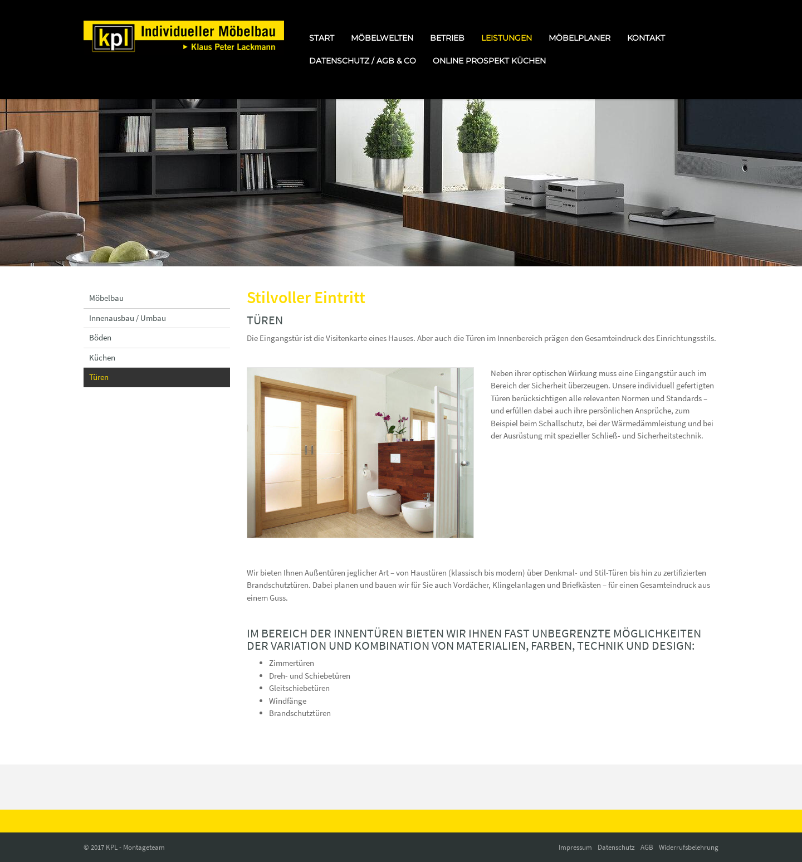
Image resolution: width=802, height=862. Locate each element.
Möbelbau (106, 298)
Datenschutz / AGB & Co (362, 61)
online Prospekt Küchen (489, 61)
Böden (100, 337)
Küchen (102, 357)
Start (321, 38)
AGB (646, 847)
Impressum (575, 847)
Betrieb (447, 38)
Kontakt (646, 38)
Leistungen (506, 38)
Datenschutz (616, 847)
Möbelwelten (382, 38)
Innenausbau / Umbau (127, 318)
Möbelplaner (579, 38)
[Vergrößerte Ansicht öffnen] (360, 453)
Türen (99, 377)
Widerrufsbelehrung (688, 847)
